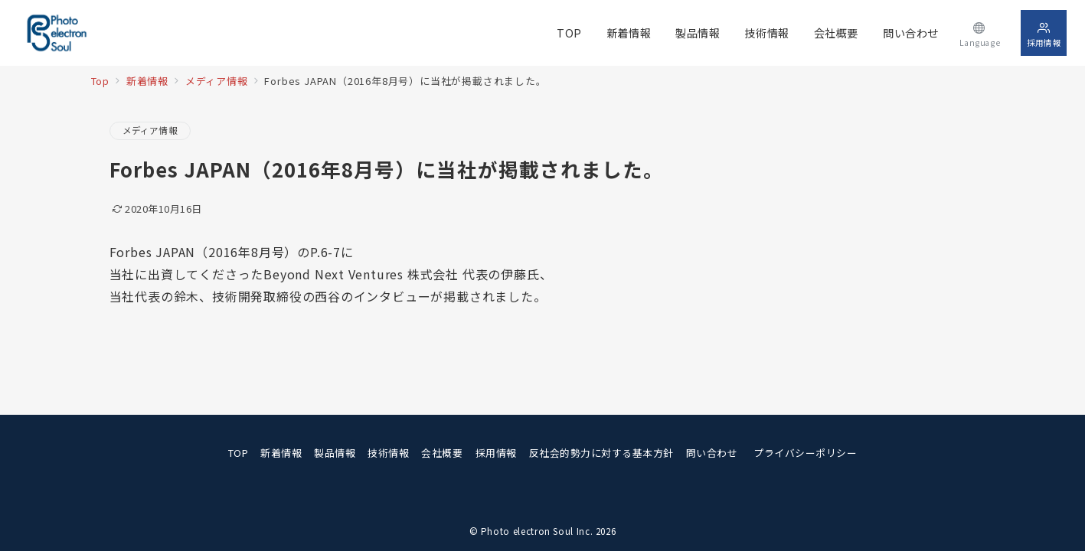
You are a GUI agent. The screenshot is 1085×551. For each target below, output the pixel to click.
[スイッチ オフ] (979, 32)
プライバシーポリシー (805, 452)
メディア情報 (150, 130)
